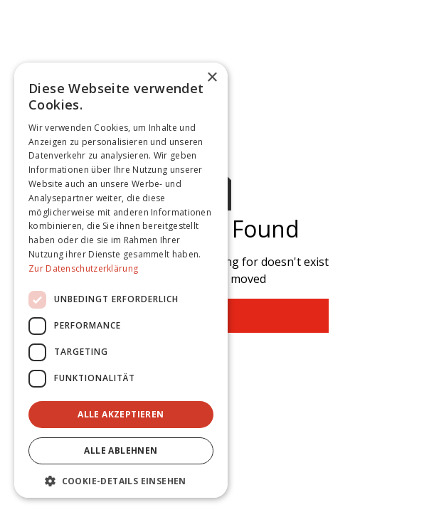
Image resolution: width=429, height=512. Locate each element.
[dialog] (121, 280)
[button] (120, 481)
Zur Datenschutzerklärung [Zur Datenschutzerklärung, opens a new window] (83, 268)
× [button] (211, 78)
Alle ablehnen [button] (120, 450)
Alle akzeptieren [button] (121, 414)
